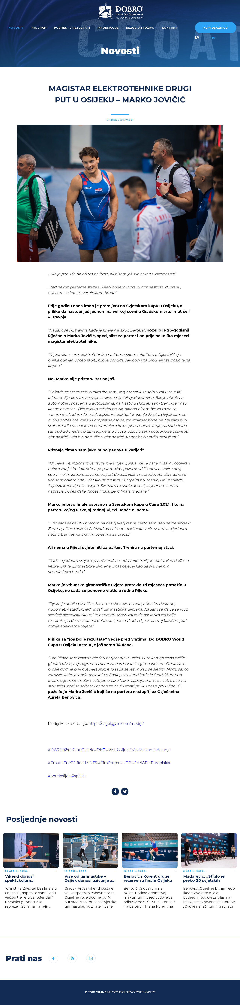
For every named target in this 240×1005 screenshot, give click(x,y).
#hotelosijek (59, 776)
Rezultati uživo (140, 27)
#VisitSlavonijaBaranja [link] (149, 749)
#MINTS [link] (89, 763)
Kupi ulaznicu (215, 27)
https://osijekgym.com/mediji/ (116, 723)
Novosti (15, 27)
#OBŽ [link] (99, 749)
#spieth (78, 776)
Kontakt (170, 27)
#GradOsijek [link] (81, 749)
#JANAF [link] (139, 763)
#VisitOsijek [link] (117, 749)
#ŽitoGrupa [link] (108, 763)
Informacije (108, 27)
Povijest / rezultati (72, 27)
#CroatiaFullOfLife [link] (64, 763)
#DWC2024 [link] (58, 749)
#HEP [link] (125, 763)
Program (39, 27)
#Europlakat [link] (159, 763)
